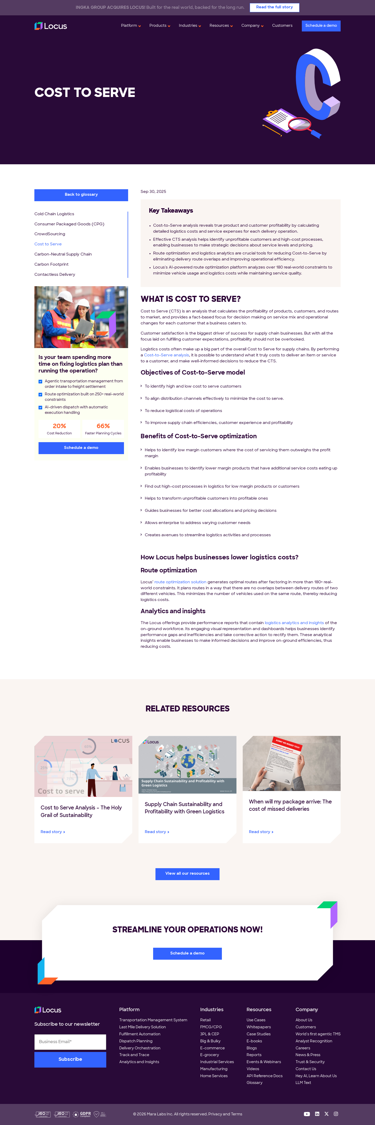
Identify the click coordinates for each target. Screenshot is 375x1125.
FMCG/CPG (211, 1027)
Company (250, 26)
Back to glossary (81, 195)
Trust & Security (310, 1062)
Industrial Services (217, 1062)
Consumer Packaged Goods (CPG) (69, 224)
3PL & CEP (209, 1034)
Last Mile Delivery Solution (142, 1027)
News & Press (308, 1055)
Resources (219, 26)
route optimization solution (180, 582)
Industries (188, 26)
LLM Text (303, 1083)
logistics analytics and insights (294, 623)
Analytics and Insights (139, 1062)
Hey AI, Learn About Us (316, 1076)
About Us (304, 1020)
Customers (282, 26)
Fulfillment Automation (139, 1034)
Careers (303, 1048)
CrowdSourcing (49, 234)
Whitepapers (259, 1027)
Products (157, 26)
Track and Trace (134, 1055)
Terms (236, 1114)
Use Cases (256, 1020)
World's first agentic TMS (318, 1034)
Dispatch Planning (136, 1041)
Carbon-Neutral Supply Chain (63, 255)
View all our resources (187, 874)
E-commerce (212, 1048)
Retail (205, 1020)
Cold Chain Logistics (54, 214)
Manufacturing (214, 1069)
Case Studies (259, 1034)
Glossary (254, 1083)
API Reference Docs (265, 1076)
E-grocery (209, 1055)
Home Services (214, 1076)
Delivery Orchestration (139, 1048)
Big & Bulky (210, 1041)
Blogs (252, 1048)
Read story (51, 832)
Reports (254, 1055)
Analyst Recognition (314, 1041)
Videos (253, 1069)
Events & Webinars (264, 1062)
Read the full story (274, 7)
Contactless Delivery (54, 275)
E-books (254, 1041)
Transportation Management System (153, 1020)
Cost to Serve (48, 244)
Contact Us (306, 1069)
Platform (129, 26)
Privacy (215, 1114)
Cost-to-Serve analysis (166, 355)
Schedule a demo (321, 26)
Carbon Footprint (51, 265)
